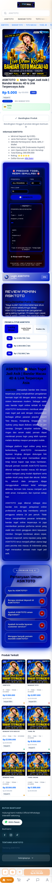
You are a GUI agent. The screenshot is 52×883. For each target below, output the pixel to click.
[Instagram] (11, 835)
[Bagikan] (5, 872)
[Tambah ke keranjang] (20, 872)
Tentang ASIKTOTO (11, 848)
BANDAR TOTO (24, 19)
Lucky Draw (11, 329)
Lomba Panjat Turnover (26, 329)
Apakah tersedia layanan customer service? (20, 625)
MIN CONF (19, 190)
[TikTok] (17, 835)
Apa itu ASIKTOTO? (17, 590)
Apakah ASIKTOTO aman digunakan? (20, 613)
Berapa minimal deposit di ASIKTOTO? (21, 601)
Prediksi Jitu (40, 329)
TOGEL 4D (43, 25)
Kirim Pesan (12, 822)
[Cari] (5, 13)
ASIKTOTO (9, 19)
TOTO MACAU (42, 19)
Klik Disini (29, 158)
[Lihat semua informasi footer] (26, 858)
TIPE (35, 181)
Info (44, 277)
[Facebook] (4, 835)
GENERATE (26, 197)
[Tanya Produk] (12, 872)
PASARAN (19, 181)
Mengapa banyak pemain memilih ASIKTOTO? (20, 637)
